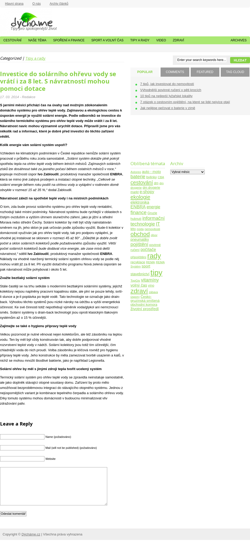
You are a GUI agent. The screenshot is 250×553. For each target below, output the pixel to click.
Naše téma (37, 40)
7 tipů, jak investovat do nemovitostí (167, 84)
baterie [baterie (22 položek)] (137, 176)
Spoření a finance (68, 40)
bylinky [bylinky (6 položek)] (151, 177)
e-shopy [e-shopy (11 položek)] (147, 191)
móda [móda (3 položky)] (140, 229)
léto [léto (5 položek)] (133, 229)
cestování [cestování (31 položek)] (141, 182)
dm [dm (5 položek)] (156, 183)
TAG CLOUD (235, 72)
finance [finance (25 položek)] (138, 212)
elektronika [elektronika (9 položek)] (139, 202)
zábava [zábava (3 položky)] (153, 292)
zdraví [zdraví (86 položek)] (139, 290)
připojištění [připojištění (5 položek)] (138, 257)
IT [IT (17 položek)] (158, 224)
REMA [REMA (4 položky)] (150, 262)
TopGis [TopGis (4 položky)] (135, 280)
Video (161, 40)
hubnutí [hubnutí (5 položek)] (135, 219)
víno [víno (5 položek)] (151, 285)
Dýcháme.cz (26, 21)
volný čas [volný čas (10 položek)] (138, 285)
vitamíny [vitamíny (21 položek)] (150, 280)
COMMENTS (175, 72)
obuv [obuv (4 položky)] (154, 235)
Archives (239, 40)
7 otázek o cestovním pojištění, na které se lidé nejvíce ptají (185, 102)
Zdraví (178, 40)
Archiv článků (59, 3)
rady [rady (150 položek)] (154, 256)
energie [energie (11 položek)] (153, 207)
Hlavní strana (14, 3)
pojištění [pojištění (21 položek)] (139, 244)
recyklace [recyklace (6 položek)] (137, 262)
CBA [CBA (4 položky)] (161, 177)
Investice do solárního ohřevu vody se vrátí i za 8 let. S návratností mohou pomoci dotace (58, 81)
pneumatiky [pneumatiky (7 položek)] (139, 240)
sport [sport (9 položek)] (146, 266)
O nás (36, 3)
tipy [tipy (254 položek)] (156, 272)
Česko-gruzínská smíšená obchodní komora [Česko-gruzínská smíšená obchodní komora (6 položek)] (145, 300)
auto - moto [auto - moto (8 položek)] (151, 172)
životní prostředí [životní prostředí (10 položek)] (144, 308)
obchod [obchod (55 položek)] (140, 234)
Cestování (12, 40)
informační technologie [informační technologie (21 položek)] (147, 221)
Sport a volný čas (107, 40)
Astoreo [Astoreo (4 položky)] (135, 172)
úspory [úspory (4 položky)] (135, 296)
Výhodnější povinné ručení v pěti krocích (170, 90)
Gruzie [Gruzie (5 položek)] (152, 213)
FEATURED (205, 72)
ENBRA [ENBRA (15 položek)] (138, 206)
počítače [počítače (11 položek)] (148, 249)
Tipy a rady (139, 40)
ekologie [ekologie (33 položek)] (140, 197)
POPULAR (145, 72)
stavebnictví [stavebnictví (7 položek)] (140, 274)
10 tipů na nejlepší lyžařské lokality (166, 96)
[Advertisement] (146, 141)
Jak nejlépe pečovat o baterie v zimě (167, 108)
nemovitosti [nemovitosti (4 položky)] (152, 229)
